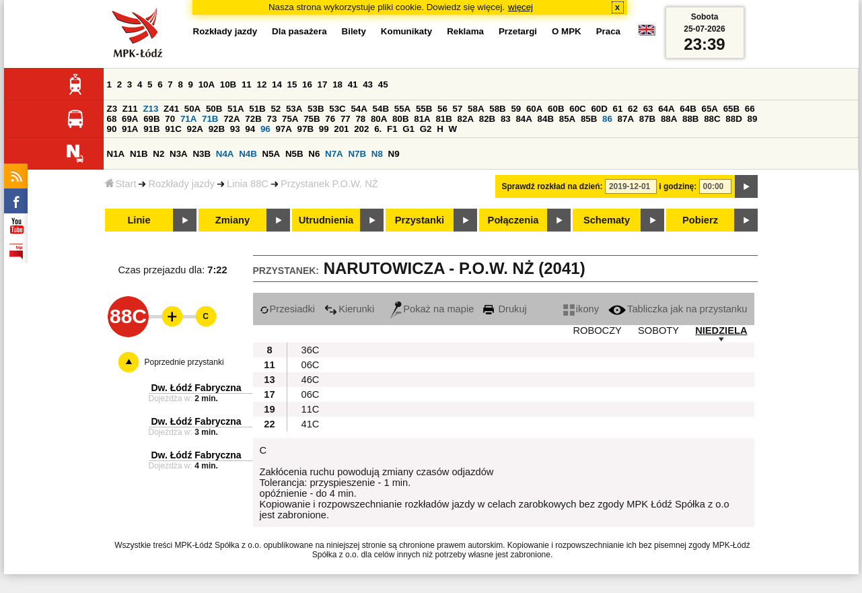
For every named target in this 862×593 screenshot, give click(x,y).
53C (337, 109)
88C (712, 119)
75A (290, 119)
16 (307, 84)
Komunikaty (406, 31)
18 (337, 84)
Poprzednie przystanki (184, 362)
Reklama (465, 31)
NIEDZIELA (721, 330)
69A (130, 119)
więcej (520, 7)
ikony (581, 309)
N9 (394, 154)
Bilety (354, 31)
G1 (408, 129)
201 (341, 129)
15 (292, 84)
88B (690, 119)
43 (368, 84)
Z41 (171, 109)
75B (311, 119)
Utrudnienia (326, 220)
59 (516, 109)
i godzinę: (677, 186)
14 (277, 84)
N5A (271, 154)
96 (265, 129)
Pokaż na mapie (432, 309)
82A (466, 119)
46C (310, 379)
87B (647, 119)
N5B (294, 154)
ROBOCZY (597, 330)
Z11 (130, 109)
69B (151, 119)
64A (666, 109)
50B (214, 109)
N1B (139, 154)
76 (330, 119)
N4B (248, 154)
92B (217, 129)
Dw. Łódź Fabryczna (196, 387)
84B (546, 119)
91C (173, 129)
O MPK (566, 31)
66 (750, 109)
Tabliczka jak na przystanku (677, 309)
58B (497, 109)
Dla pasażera (299, 31)
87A (626, 119)
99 (324, 129)
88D (733, 119)
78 (360, 119)
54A (359, 109)
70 (170, 119)
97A (283, 129)
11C (310, 409)
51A (235, 109)
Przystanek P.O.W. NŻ (329, 183)
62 (633, 109)
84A (523, 119)
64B (688, 109)
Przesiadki (288, 309)
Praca (608, 31)
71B (210, 119)
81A (422, 119)
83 (506, 119)
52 (276, 109)
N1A (116, 154)
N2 (158, 154)
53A (294, 109)
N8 (377, 154)
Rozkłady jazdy (181, 183)
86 (607, 119)
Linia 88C (247, 183)
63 (648, 109)
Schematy (606, 220)
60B (556, 109)
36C (310, 350)
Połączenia (513, 220)
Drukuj (504, 309)
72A (231, 119)
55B (424, 109)
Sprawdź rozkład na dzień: (552, 186)
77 (345, 119)
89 (753, 119)
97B (305, 129)
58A (476, 109)
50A (192, 109)
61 (618, 109)
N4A (225, 154)
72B (253, 119)
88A (669, 119)
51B (257, 109)
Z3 (112, 109)
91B (151, 129)
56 (442, 109)
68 (112, 119)
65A (709, 109)
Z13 (150, 109)
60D (599, 109)
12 (261, 84)
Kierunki (349, 309)
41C (310, 424)
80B (400, 119)
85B (589, 119)
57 (458, 109)
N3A (179, 154)
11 (247, 84)
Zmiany (232, 220)
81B (443, 119)
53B (316, 109)
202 (361, 129)
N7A (334, 154)
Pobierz (700, 220)
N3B (201, 154)
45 (383, 84)
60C (577, 109)
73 (272, 119)
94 (250, 129)
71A (188, 119)
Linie (138, 220)
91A (130, 129)
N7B (357, 154)
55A (402, 109)
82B (487, 119)
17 (323, 84)
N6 (314, 154)
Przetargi (518, 31)
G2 (426, 129)
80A (379, 119)
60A (534, 109)
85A (567, 119)
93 (235, 129)
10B (228, 84)
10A (207, 84)
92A (195, 129)
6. (378, 129)
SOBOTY (658, 330)
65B (731, 109)
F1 (392, 129)
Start (121, 183)
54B (381, 109)
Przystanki (419, 220)
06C (310, 364)
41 (353, 84)
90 (112, 129)
